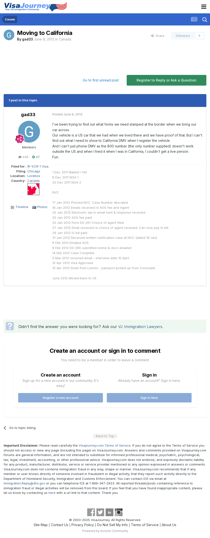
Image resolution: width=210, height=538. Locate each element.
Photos (42, 207)
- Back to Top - (105, 436)
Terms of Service (145, 525)
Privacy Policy (82, 525)
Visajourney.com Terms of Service (105, 445)
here (51, 493)
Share (157, 36)
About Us (169, 525)
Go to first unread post (101, 80)
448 (23, 157)
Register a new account (60, 398)
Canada (65, 39)
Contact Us (59, 525)
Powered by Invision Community (105, 531)
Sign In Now (149, 398)
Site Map (41, 525)
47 (36, 157)
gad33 (27, 39)
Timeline (22, 207)
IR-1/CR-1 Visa (37, 166)
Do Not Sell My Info (112, 525)
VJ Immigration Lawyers (140, 326)
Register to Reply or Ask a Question (166, 80)
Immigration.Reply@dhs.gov (24, 483)
